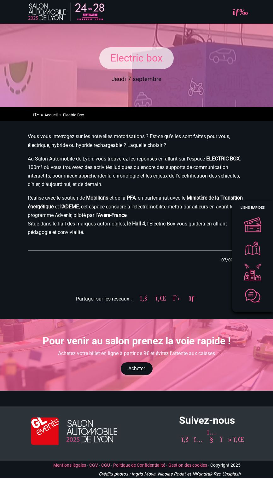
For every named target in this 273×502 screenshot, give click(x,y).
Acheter (136, 368)
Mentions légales (69, 465)
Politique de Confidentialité (139, 465)
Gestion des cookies (187, 465)
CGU (105, 465)
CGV (94, 465)
